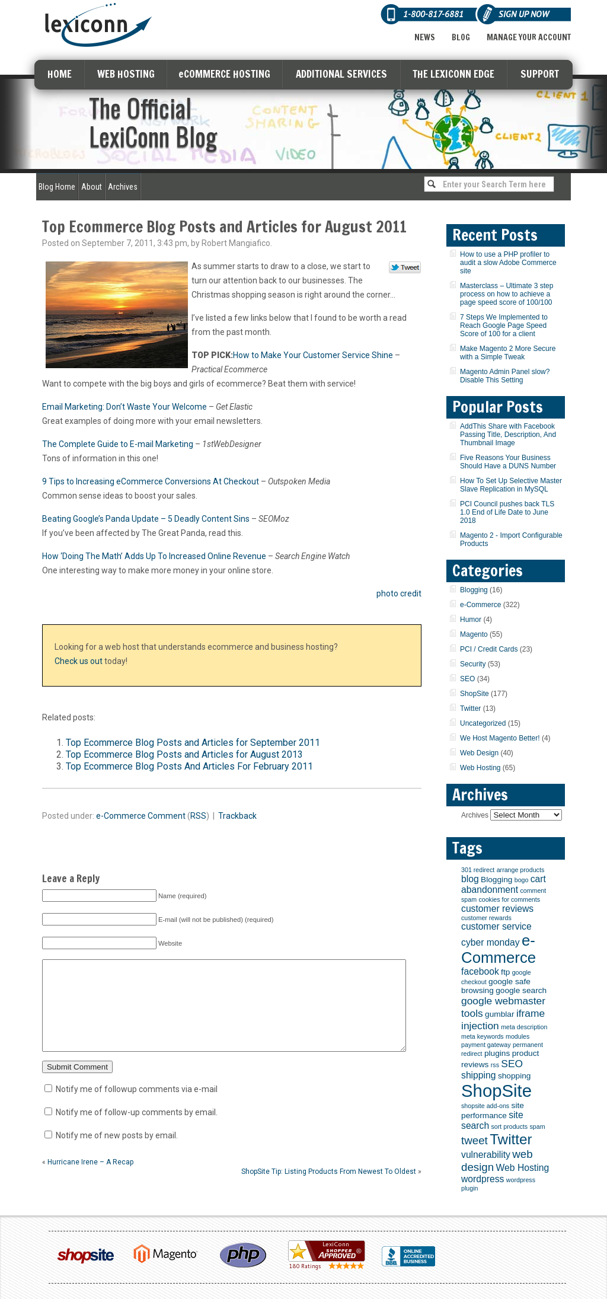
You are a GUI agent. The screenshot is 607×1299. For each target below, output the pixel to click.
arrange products (521, 869)
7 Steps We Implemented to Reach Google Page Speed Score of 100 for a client (504, 325)
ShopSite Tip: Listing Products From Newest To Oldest (328, 1189)
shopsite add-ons (485, 1105)
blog (470, 879)
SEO (467, 679)
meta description (524, 1026)
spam (537, 1126)
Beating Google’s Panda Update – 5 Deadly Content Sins (146, 519)
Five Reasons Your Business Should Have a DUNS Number (508, 462)
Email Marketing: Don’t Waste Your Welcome (124, 406)
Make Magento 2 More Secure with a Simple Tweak (507, 352)
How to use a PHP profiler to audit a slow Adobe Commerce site (508, 262)
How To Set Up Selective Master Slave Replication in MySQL (511, 485)
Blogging (474, 590)
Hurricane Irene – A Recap (90, 1180)
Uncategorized (483, 723)
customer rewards (486, 917)
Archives (123, 187)
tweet (474, 1140)
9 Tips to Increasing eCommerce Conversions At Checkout (150, 481)
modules (517, 1036)
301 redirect (477, 869)
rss (495, 1064)
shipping (478, 1075)
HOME (59, 73)
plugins (497, 1053)
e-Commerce (121, 816)
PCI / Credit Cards (488, 649)
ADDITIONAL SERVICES (341, 73)
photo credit (398, 593)
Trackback (237, 816)
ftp (505, 972)
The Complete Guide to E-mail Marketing (117, 444)
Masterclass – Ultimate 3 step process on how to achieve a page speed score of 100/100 (506, 294)
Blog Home (57, 187)
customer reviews (497, 909)
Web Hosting (480, 768)
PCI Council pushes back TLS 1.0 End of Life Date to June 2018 (507, 512)
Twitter (470, 708)
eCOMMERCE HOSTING (224, 73)
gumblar (499, 1014)
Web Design (479, 753)
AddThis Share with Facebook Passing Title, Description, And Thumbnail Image (508, 434)
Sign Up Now (524, 14)
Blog (461, 37)
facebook (480, 971)
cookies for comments (509, 899)
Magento (474, 634)
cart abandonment (503, 884)
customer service (496, 926)
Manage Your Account (529, 37)
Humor (470, 619)
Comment (167, 816)
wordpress (482, 1179)
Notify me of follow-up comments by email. (137, 1130)
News (424, 37)
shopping (514, 1075)
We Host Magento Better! (500, 738)
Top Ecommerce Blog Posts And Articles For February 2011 (189, 766)
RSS (198, 816)
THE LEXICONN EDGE (453, 73)
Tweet (405, 268)
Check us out (79, 661)
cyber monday (490, 942)
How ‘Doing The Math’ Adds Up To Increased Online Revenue (154, 556)
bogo (522, 879)
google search (521, 990)
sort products (509, 1126)
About (91, 187)
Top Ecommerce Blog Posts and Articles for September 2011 (193, 742)
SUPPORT (539, 73)
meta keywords (482, 1036)
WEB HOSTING (126, 73)
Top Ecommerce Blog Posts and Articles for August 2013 (184, 754)
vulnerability (485, 1155)
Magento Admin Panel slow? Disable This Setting (505, 376)
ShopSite (474, 694)
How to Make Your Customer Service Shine (313, 355)
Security (472, 664)
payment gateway (486, 1044)
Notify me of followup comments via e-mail (137, 1107)
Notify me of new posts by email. (117, 1153)
